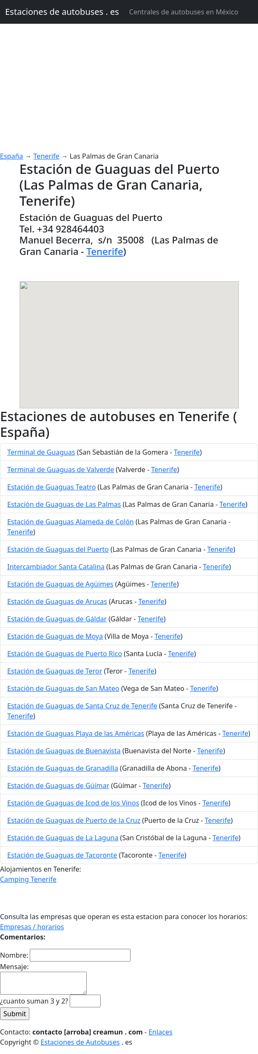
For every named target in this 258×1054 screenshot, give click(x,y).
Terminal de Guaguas (41, 452)
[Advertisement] (129, 87)
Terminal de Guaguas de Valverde (60, 469)
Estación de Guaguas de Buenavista (64, 750)
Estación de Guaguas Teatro (51, 487)
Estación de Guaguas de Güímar (58, 785)
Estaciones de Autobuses (79, 1042)
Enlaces (160, 1032)
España (11, 156)
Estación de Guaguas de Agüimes (60, 584)
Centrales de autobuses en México (183, 12)
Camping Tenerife (28, 879)
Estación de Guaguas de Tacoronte (62, 855)
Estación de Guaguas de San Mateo (63, 688)
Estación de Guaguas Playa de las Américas (75, 733)
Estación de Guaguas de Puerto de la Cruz (73, 820)
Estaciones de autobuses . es (62, 11)
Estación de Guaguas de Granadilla (62, 768)
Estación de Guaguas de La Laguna (62, 837)
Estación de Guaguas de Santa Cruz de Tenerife (82, 705)
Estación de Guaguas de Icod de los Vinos (73, 803)
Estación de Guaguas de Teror (54, 671)
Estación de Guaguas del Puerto (58, 549)
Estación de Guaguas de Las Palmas (64, 504)
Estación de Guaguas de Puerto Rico (64, 653)
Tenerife (47, 156)
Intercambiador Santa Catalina (56, 566)
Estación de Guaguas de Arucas (57, 601)
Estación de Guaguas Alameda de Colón (70, 521)
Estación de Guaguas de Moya (55, 636)
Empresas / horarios (32, 926)
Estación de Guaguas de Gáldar (57, 618)
